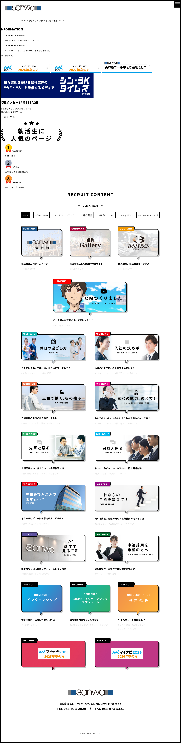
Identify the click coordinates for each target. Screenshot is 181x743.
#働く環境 (86, 215)
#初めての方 (41, 215)
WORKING (17, 151)
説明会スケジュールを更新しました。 (23, 40)
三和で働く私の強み (14, 187)
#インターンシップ (148, 215)
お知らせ (21, 35)
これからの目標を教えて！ (17, 171)
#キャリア (126, 215)
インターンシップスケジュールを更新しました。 (28, 50)
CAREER (16, 166)
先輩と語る (10, 156)
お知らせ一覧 (6, 55)
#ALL (25, 215)
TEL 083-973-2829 (71, 708)
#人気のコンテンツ (65, 215)
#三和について (106, 215)
